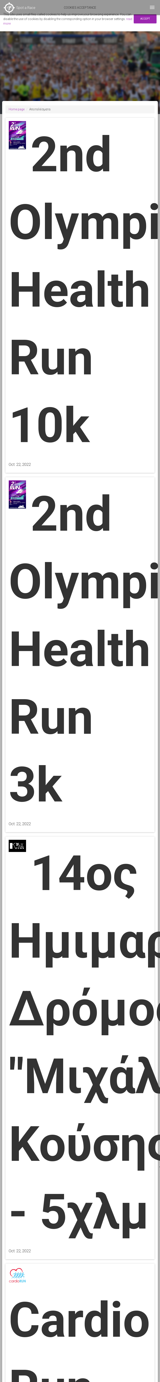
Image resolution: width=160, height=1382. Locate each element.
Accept (145, 18)
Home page (17, 109)
